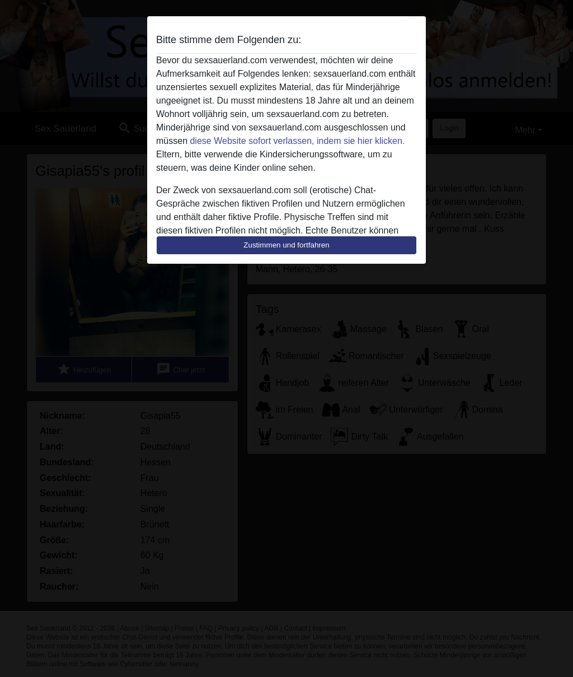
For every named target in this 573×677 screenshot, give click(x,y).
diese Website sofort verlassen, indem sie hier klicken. (297, 141)
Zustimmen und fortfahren (286, 245)
